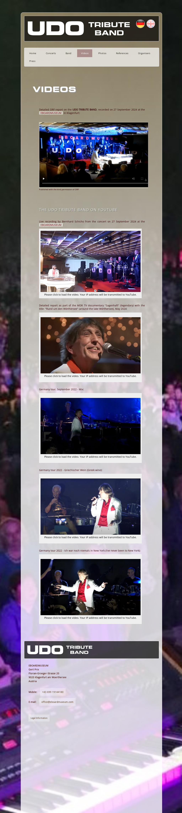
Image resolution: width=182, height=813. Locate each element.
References (111, 53)
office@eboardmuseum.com (46, 766)
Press (152, 53)
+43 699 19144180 (41, 756)
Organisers (133, 53)
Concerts (40, 53)
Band (57, 53)
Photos (91, 53)
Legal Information (27, 782)
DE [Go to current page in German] (156, 23)
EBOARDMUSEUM (39, 105)
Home (21, 53)
